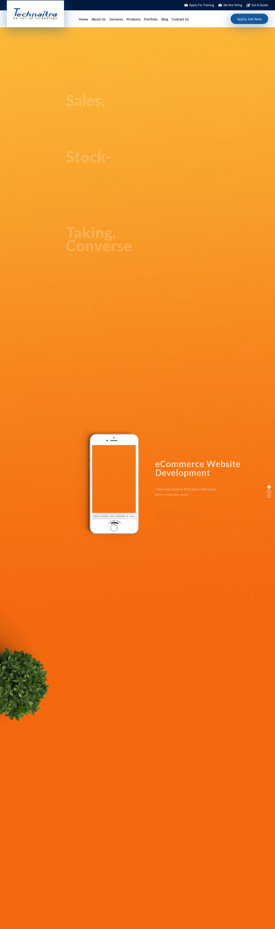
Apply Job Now (249, 19)
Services (116, 19)
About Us (99, 19)
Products (134, 19)
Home (83, 19)
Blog (164, 19)
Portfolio (151, 19)
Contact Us (180, 19)
